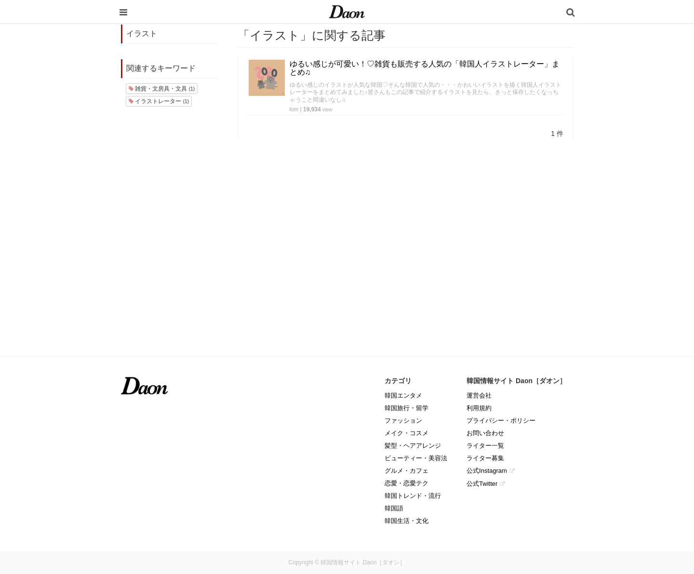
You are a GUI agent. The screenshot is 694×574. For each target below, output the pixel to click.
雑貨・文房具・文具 (162, 88)
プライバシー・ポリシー (501, 420)
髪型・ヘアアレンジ (413, 445)
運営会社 (479, 395)
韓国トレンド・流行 (413, 495)
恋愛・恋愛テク (406, 483)
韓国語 (394, 508)
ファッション (403, 420)
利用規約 (479, 408)
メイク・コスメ (406, 433)
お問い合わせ (485, 433)
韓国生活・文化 (406, 520)
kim (294, 109)
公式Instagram (487, 470)
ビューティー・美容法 (416, 458)
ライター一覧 (485, 445)
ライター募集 (485, 458)
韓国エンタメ (403, 395)
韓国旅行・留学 (406, 408)
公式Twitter (482, 483)
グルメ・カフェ (406, 470)
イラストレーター (159, 101)
